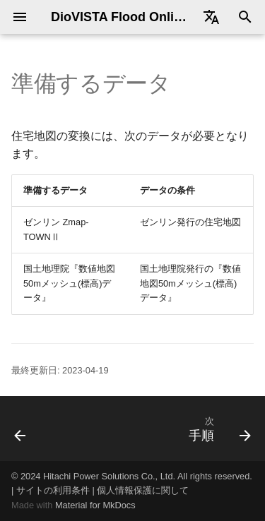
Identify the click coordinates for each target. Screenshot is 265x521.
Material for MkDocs (95, 505)
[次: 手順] (217, 428)
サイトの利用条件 (53, 490)
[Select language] (211, 17)
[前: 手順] (20, 428)
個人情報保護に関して (143, 490)
